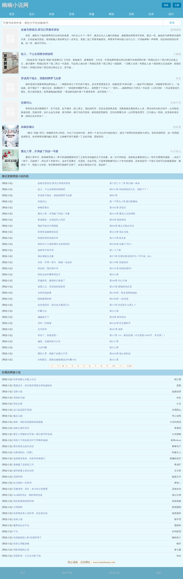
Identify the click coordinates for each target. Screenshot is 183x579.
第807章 (113, 195)
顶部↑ (159, 573)
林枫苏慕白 (27, 127)
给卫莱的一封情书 (22, 482)
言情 (71, 14)
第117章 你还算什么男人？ (122, 305)
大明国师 (17, 507)
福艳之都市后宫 (21, 428)
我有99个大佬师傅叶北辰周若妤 (54, 244)
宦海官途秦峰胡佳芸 (48, 232)
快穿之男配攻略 (21, 543)
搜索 (172, 22)
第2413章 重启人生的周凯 (122, 213)
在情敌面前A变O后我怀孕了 (27, 537)
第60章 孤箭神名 (117, 219)
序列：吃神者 (44, 323)
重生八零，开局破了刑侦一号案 (39, 151)
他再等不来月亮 (46, 250)
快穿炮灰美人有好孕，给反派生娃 (30, 513)
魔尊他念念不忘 (21, 525)
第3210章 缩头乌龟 (118, 232)
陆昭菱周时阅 (44, 298)
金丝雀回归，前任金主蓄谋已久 (54, 305)
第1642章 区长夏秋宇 (120, 323)
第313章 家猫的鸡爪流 (120, 286)
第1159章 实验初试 (118, 262)
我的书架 (67, 573)
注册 (177, 5)
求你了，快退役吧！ (48, 335)
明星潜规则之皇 (21, 549)
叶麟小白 (42, 311)
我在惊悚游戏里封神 (23, 501)
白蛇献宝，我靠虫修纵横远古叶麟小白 (57, 359)
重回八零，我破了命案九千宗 (52, 353)
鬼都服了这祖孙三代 (23, 464)
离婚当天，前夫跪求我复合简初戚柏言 (32, 385)
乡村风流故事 (44, 292)
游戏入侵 (17, 519)
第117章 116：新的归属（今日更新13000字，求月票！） (137, 335)
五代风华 (42, 329)
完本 (151, 14)
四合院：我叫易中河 (48, 268)
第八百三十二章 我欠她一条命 (124, 183)
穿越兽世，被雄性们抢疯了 (51, 280)
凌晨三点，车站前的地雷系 (51, 286)
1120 (129, 365)
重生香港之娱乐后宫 (23, 446)
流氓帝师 (17, 476)
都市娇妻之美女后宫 (23, 470)
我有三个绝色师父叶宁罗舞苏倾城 (30, 440)
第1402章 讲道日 (117, 207)
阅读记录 (114, 573)
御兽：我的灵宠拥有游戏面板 (28, 422)
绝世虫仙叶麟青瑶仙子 (49, 274)
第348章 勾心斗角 (118, 280)
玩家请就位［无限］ (23, 452)
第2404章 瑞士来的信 (120, 353)
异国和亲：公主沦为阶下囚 (27, 555)
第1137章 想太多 (117, 238)
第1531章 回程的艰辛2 (120, 268)
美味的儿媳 (19, 397)
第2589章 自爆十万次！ (121, 244)
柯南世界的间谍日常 (48, 238)
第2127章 (114, 341)
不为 (15, 531)
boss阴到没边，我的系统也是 (27, 495)
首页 (11, 14)
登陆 (166, 5)
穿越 (91, 14)
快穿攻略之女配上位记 (24, 379)
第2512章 (114, 274)
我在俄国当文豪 (46, 256)
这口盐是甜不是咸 (22, 409)
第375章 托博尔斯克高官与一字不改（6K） (131, 256)
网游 (111, 14)
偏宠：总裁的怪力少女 (49, 341)
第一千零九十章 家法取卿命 (123, 201)
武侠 (51, 14)
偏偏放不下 (43, 317)
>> (120, 365)
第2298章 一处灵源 (118, 298)
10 (113, 365)
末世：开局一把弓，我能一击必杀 (55, 262)
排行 (171, 14)
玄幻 (31, 14)
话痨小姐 (17, 391)
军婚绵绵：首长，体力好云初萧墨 (30, 489)
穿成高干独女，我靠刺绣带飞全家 (41, 78)
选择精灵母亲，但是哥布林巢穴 (29, 458)
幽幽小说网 (15, 5)
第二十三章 (115, 250)
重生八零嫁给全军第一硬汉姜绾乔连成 (32, 434)
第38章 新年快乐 (117, 317)
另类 (131, 14)
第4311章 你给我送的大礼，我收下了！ (129, 189)
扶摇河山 (26, 102)
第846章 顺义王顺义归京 (121, 225)
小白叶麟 (42, 347)
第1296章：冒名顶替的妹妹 (123, 292)
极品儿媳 (17, 416)
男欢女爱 (17, 403)
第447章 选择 (116, 329)
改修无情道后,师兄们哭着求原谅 (40, 29)
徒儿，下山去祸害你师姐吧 (37, 54)
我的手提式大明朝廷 (48, 225)
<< (58, 365)
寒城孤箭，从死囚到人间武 (51, 219)
